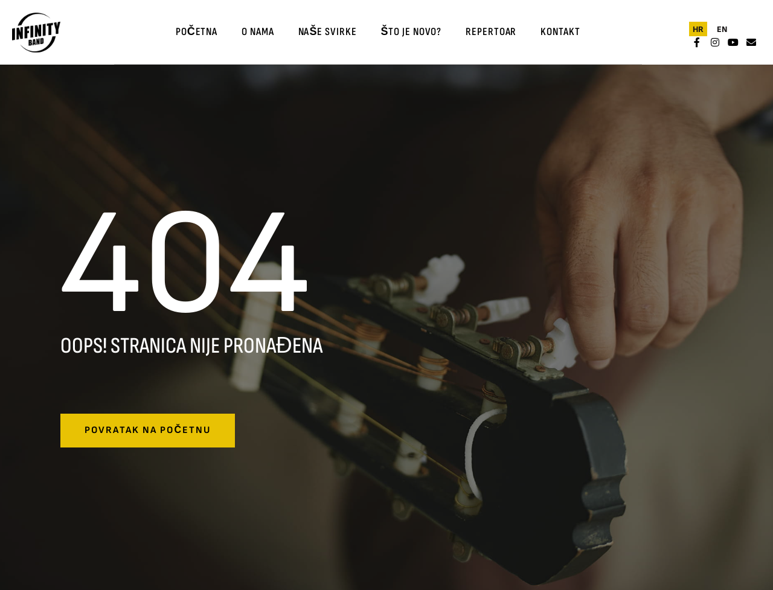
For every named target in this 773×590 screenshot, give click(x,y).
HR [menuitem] (698, 29)
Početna (196, 31)
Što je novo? (410, 31)
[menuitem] (698, 29)
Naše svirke (327, 31)
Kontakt (560, 31)
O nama (258, 31)
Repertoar (491, 31)
